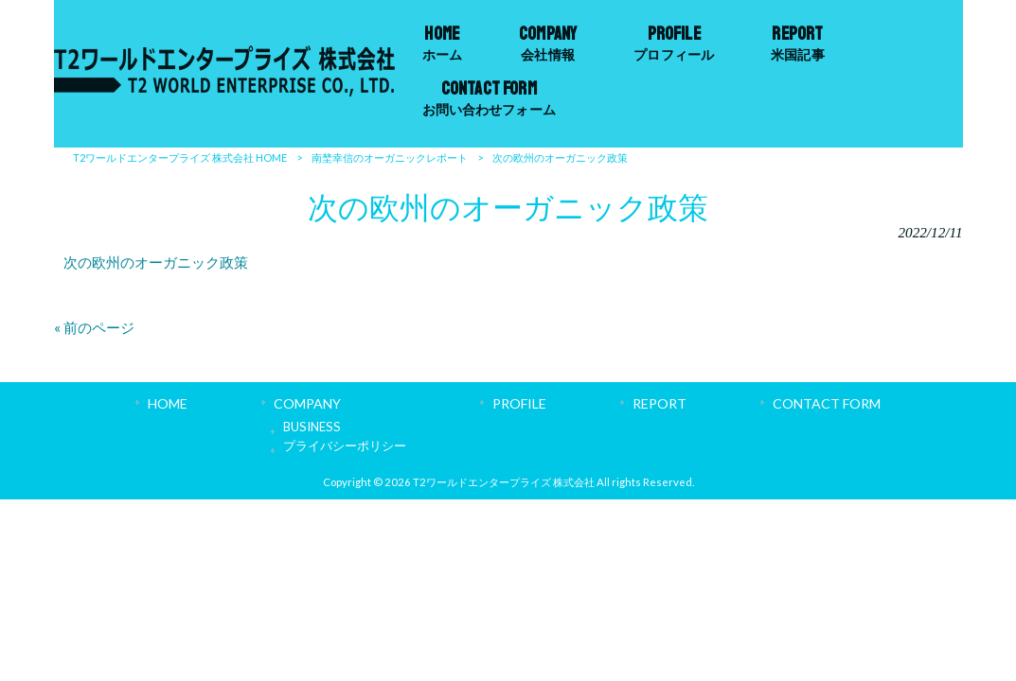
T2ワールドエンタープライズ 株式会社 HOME (180, 157)
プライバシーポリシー (344, 445)
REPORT (659, 403)
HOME (167, 403)
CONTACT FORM (827, 403)
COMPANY (307, 403)
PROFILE (519, 403)
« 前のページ (94, 327)
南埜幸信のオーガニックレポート (390, 157)
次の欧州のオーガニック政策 (155, 262)
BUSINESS (312, 426)
